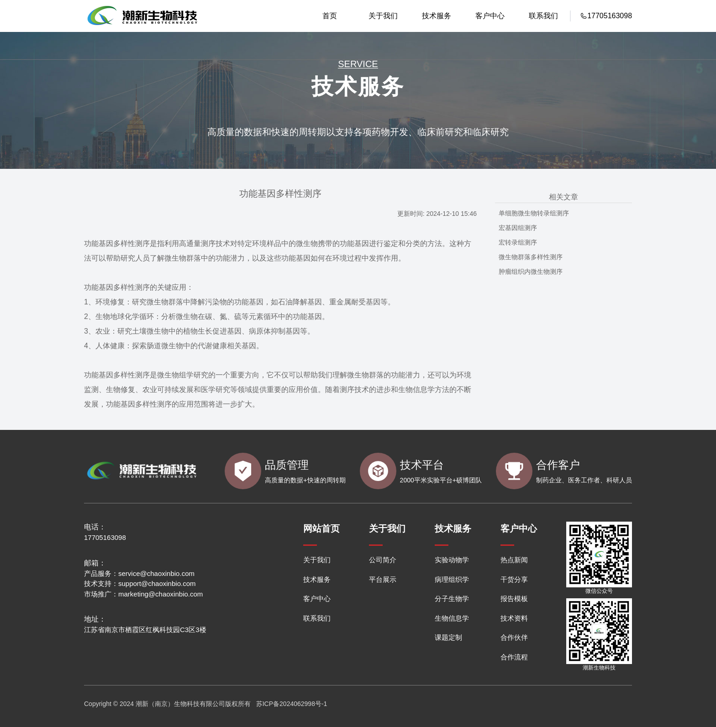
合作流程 (514, 657)
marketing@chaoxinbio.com (160, 594)
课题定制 (448, 637)
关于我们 (383, 16)
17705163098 (105, 537)
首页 (329, 16)
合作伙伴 (514, 637)
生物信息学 (452, 618)
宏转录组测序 (518, 242)
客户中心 (490, 16)
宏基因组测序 (518, 227)
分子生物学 (452, 598)
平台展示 (382, 579)
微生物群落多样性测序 (531, 257)
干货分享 (514, 579)
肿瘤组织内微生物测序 (531, 271)
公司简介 (382, 560)
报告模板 (514, 598)
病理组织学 (452, 579)
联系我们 (543, 16)
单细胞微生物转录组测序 (534, 213)
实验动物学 (452, 560)
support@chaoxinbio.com (156, 583)
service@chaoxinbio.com (156, 573)
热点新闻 (514, 560)
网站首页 (321, 528)
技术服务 (436, 16)
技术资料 (514, 618)
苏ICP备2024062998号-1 (291, 703)
